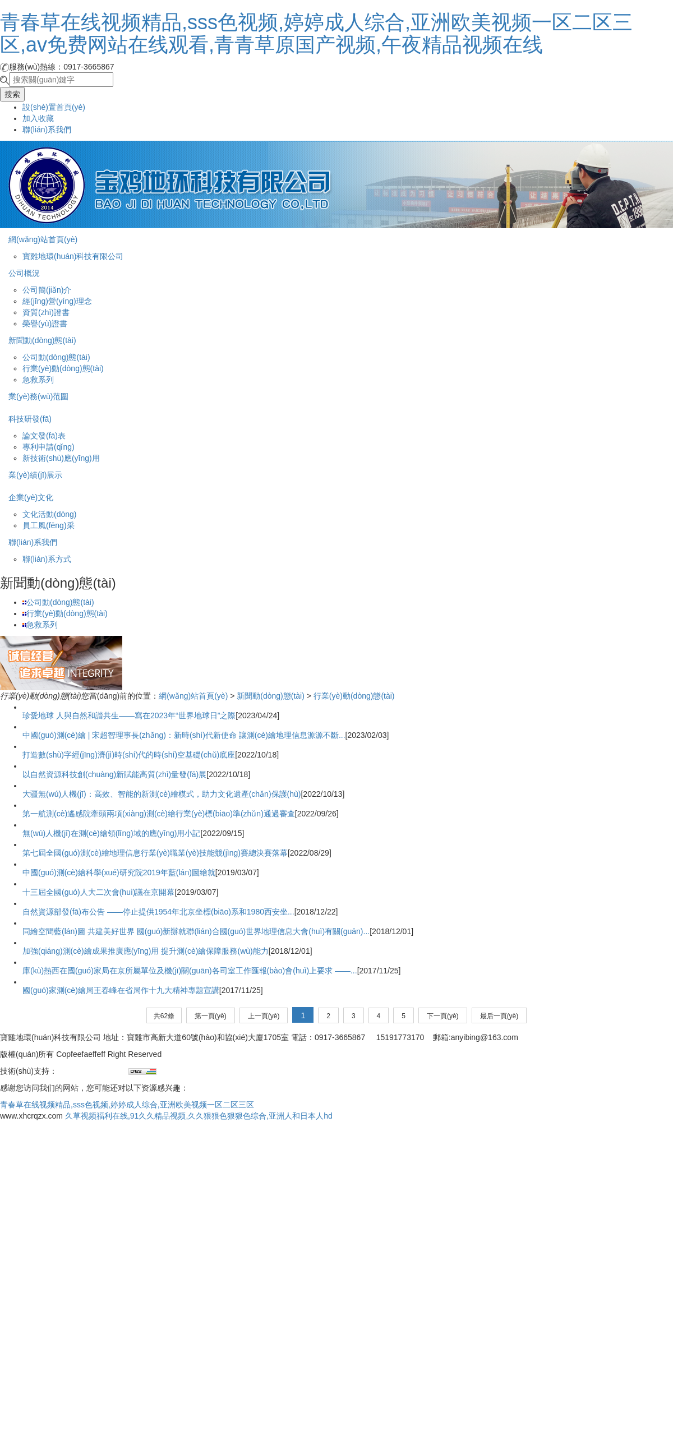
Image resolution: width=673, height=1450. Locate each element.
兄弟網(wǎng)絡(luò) (92, 1070)
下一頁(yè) (443, 1016)
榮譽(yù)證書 (44, 323)
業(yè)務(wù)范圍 (38, 396)
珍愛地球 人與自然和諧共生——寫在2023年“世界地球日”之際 (129, 715)
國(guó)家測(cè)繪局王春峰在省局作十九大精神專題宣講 (120, 990)
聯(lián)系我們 (46, 129)
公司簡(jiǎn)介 (46, 289)
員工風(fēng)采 (48, 525)
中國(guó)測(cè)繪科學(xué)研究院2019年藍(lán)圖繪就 (118, 872)
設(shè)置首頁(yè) (53, 107)
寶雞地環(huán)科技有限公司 (72, 256)
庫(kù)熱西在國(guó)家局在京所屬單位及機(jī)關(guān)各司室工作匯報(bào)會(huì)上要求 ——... (189, 970)
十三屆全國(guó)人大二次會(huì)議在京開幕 (98, 892)
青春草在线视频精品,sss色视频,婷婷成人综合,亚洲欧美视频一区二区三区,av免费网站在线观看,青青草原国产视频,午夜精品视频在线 (316, 33)
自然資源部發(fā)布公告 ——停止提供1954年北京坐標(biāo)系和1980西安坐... (158, 911)
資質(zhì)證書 (46, 312)
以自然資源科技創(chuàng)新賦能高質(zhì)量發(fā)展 (114, 774)
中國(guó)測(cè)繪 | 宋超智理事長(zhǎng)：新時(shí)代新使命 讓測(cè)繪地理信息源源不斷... (183, 735)
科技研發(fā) (30, 418)
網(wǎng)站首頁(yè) (42, 239)
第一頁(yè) (211, 1016)
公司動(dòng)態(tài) (56, 357)
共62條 (164, 1016)
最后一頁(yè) (499, 1016)
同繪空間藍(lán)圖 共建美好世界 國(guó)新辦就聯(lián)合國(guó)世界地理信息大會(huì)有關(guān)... (196, 931)
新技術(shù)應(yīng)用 (61, 458)
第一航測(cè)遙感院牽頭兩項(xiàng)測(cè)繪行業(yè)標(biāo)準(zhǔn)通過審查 (158, 813)
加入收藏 (38, 118)
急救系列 (38, 379)
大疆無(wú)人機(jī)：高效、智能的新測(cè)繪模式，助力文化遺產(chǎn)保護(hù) (161, 793)
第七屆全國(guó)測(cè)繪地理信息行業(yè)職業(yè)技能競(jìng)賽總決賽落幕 (155, 852)
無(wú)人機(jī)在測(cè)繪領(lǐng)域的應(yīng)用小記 (111, 833)
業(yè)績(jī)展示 (35, 474)
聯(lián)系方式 (46, 559)
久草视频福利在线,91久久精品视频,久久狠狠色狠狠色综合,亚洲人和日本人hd (199, 1115)
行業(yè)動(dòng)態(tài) (63, 368)
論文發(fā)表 (44, 435)
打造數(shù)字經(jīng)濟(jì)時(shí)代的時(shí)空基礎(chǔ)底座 (128, 754)
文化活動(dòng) (49, 514)
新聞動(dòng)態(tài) (42, 340)
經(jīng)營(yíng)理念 (57, 301)
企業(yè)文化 (30, 497)
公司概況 (24, 273)
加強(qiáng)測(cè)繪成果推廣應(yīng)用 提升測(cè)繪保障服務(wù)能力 (145, 950)
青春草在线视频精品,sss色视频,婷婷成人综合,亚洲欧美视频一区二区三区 (127, 1104)
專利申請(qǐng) (48, 446)
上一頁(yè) (264, 1016)
